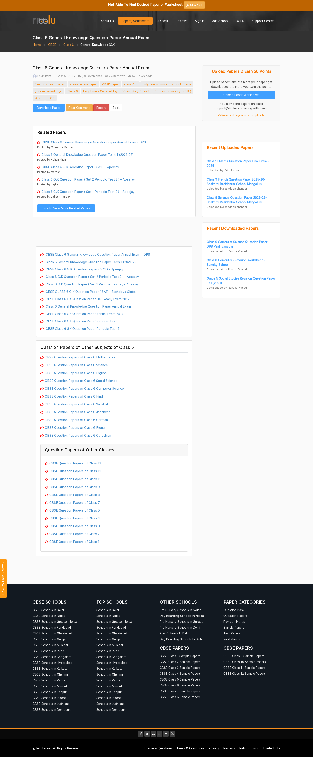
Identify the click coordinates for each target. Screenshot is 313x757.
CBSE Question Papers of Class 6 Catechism (78, 435)
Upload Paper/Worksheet (241, 95)
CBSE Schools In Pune (48, 651)
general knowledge (48, 91)
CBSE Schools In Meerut (50, 686)
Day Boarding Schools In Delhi (181, 639)
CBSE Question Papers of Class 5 (74, 510)
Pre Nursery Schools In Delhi (180, 627)
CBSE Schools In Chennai (50, 674)
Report (101, 107)
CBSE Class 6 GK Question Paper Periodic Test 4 (82, 328)
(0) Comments (90, 76)
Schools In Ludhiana (110, 704)
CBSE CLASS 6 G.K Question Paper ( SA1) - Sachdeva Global (90, 291)
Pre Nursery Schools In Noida (180, 610)
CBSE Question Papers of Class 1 (74, 541)
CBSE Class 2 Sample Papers (180, 662)
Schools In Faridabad (111, 627)
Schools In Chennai (109, 674)
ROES (240, 21)
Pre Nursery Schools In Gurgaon (182, 621)
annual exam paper (83, 84)
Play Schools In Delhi (174, 633)
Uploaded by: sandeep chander (227, 188)
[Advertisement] (114, 118)
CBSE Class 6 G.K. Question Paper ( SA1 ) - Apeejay (80, 167)
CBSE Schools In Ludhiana (51, 704)
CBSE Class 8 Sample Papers (180, 697)
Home (37, 44)
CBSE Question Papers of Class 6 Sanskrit (76, 404)
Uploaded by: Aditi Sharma (223, 170)
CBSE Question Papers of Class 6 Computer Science (84, 388)
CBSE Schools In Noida (49, 616)
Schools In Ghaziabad (111, 633)
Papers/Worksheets (135, 21)
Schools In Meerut (109, 686)
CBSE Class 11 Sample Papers (244, 667)
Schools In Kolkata (109, 668)
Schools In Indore (108, 698)
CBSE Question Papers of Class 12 (75, 463)
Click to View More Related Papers (66, 208)
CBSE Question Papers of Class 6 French (75, 427)
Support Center (263, 21)
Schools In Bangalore (111, 657)
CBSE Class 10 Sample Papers (244, 662)
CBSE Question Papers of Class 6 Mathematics (80, 357)
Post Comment (79, 107)
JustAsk (162, 21)
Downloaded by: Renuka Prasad (227, 251)
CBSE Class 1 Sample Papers (180, 656)
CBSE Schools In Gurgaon (51, 639)
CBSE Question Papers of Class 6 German (76, 420)
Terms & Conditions (190, 748)
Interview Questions (158, 748)
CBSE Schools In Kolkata (50, 668)
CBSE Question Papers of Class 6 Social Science (81, 381)
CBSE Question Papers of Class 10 (75, 479)
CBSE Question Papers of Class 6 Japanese (78, 412)
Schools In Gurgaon (110, 639)
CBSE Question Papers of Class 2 (74, 534)
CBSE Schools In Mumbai (50, 645)
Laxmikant (42, 76)
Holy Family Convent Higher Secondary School (116, 91)
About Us (107, 21)
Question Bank (233, 610)
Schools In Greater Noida (114, 621)
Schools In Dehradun (111, 709)
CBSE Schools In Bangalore (52, 657)
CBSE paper (110, 84)
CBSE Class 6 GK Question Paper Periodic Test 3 (82, 321)
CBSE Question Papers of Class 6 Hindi (74, 396)
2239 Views (115, 76)
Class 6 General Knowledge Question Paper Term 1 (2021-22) (87, 154)
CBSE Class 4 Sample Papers (180, 673)
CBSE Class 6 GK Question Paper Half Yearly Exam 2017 (87, 299)
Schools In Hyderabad (111, 662)
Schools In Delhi (107, 610)
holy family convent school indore (167, 84)
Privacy (214, 748)
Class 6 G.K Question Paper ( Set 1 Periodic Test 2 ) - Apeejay (88, 192)
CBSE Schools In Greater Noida (55, 621)
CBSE (52, 44)
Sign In (200, 21)
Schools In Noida (108, 616)
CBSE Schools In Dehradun (52, 709)
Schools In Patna (108, 680)
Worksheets (231, 639)
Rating (244, 748)
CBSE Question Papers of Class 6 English (76, 373)
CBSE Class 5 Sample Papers (180, 679)
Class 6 (68, 44)
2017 (51, 97)
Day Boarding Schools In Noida (182, 616)
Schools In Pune (107, 651)
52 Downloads (140, 76)
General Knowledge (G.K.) (173, 91)
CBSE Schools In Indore (49, 698)
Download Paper (48, 107)
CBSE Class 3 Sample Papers (180, 667)
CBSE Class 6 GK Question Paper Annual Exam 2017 (84, 314)
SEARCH (194, 5)
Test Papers (232, 633)
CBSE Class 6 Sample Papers (180, 685)
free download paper (50, 84)
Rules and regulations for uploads (241, 115)
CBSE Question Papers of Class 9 (74, 487)
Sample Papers (233, 627)
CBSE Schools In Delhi (48, 610)
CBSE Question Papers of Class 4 (74, 518)
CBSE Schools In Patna (49, 680)
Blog (256, 748)
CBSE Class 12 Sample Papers (244, 673)
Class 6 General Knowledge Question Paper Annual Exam (88, 306)
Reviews (181, 21)
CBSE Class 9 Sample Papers (243, 656)
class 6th (130, 84)
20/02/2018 (65, 76)
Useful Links (271, 748)
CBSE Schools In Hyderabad (52, 662)
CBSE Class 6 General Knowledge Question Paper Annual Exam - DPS (94, 142)
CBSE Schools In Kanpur (50, 692)
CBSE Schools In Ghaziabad (52, 633)
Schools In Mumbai (109, 645)
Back (116, 107)
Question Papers (235, 616)
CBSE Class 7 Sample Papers (180, 691)
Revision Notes (234, 621)
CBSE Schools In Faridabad (52, 627)
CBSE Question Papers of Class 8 (74, 495)
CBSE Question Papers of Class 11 (75, 471)
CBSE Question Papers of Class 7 (74, 502)
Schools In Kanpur (109, 692)
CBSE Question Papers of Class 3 (74, 526)
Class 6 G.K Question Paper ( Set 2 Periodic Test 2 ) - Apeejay (88, 179)
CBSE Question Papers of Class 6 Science (76, 365)
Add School (220, 21)
